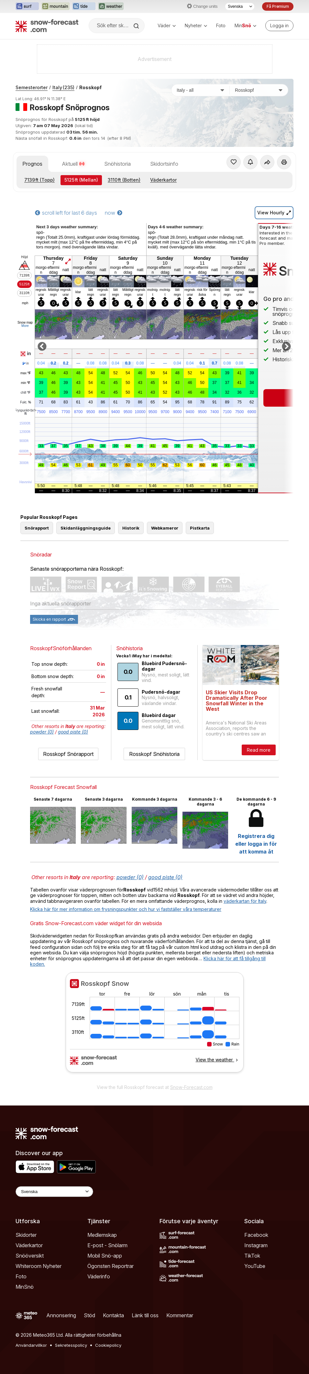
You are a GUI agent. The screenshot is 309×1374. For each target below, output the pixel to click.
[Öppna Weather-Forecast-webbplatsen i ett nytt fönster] (111, 6)
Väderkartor (163, 180)
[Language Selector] (54, 1191)
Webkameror (164, 528)
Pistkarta (200, 528)
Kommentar (179, 1315)
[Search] (136, 25)
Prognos (32, 164)
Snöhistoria (117, 164)
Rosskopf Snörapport (68, 754)
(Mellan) (81, 180)
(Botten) (124, 180)
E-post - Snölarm (107, 1245)
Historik (130, 528)
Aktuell (73, 164)
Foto (221, 25)
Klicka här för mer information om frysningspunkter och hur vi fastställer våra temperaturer (125, 909)
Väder (167, 25)
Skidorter (26, 1235)
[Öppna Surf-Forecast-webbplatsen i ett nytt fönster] (27, 6)
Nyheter (196, 25)
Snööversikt (30, 1255)
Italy (63, 87)
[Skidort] (259, 90)
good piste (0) (73, 732)
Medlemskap (102, 1235)
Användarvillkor (31, 1345)
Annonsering (61, 1315)
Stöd (89, 1315)
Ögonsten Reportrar (110, 1266)
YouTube (254, 1266)
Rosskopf (90, 87)
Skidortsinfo (164, 164)
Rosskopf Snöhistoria (154, 754)
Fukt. (25, 402)
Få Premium (278, 6)
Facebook (256, 1235)
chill (25, 392)
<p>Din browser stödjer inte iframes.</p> (154, 1026)
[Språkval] (239, 6)
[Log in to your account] (279, 25)
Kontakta (113, 1315)
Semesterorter (32, 87)
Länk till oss (145, 1315)
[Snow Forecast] (47, 25)
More (25, 326)
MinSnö (25, 1287)
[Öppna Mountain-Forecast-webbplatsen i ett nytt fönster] (55, 6)
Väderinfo (98, 1276)
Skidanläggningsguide (86, 528)
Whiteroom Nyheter (38, 1266)
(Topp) (39, 180)
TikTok (252, 1255)
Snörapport (37, 528)
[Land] (200, 90)
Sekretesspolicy (71, 1345)
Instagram (256, 1245)
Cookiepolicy (108, 1345)
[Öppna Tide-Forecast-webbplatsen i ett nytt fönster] (83, 6)
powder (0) (42, 732)
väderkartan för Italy (245, 901)
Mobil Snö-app (104, 1255)
